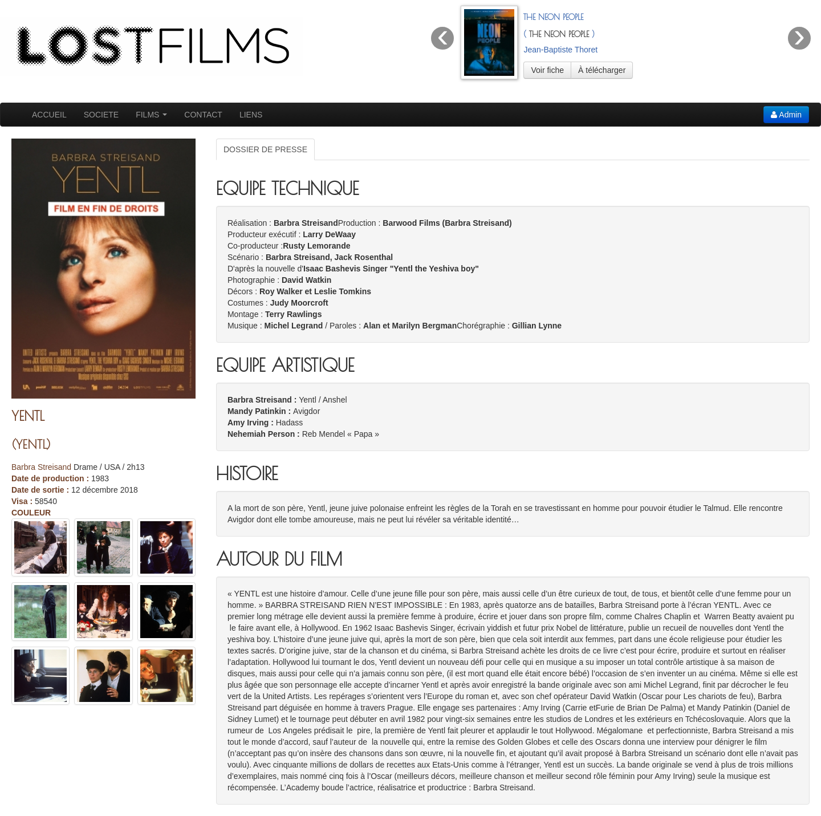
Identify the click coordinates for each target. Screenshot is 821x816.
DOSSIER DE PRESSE (265, 149)
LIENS (250, 114)
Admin (786, 114)
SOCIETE (101, 114)
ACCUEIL (49, 114)
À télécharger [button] (601, 70)
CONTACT (203, 114)
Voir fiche (547, 70)
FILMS (151, 114)
